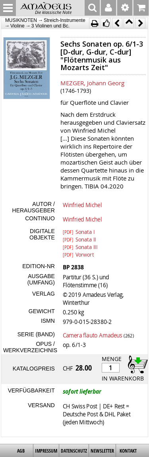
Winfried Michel (82, 205)
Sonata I (79, 231)
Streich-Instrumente (64, 20)
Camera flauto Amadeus (92, 335)
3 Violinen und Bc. (50, 26)
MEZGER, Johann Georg (92, 83)
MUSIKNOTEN (21, 20)
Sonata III (80, 246)
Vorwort (78, 254)
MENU (8, 8)
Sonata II (79, 239)
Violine (17, 26)
